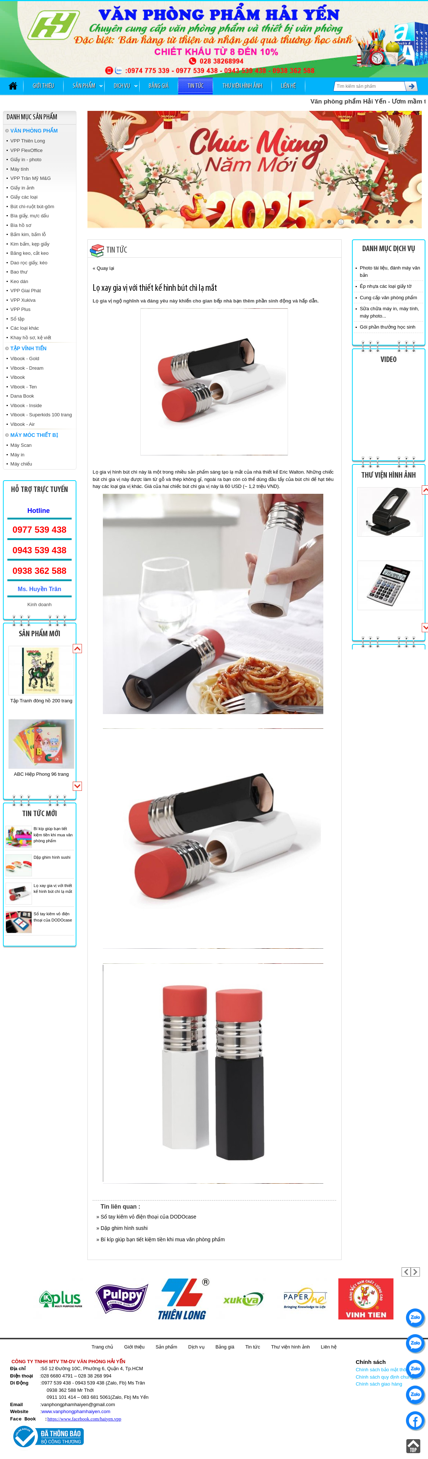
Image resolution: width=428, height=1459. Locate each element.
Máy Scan (21, 445)
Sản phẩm (84, 86)
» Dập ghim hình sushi (122, 1228)
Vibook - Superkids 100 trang (41, 414)
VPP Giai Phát (25, 290)
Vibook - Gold (24, 358)
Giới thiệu (43, 86)
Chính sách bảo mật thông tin (387, 1369)
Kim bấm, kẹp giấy (29, 244)
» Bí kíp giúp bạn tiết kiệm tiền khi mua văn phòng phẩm (160, 1239)
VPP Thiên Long (27, 141)
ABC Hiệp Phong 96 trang (41, 774)
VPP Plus (20, 309)
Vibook (17, 377)
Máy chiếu (21, 464)
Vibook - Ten (23, 387)
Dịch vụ (122, 86)
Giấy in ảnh (22, 188)
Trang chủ (102, 1347)
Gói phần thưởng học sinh (388, 327)
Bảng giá (159, 86)
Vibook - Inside (26, 405)
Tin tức (195, 86)
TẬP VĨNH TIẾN (28, 348)
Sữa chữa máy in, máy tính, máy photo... (389, 312)
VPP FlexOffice (26, 150)
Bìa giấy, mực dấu (29, 215)
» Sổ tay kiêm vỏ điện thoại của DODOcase (146, 1217)
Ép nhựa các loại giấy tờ (385, 286)
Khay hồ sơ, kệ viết (30, 337)
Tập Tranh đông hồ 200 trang (41, 700)
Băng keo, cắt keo (29, 253)
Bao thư (19, 272)
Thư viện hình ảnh (242, 86)
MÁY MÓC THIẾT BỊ (34, 435)
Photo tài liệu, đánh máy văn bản (390, 271)
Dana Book (22, 396)
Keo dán (19, 281)
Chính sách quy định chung (385, 1377)
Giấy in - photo (25, 159)
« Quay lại (103, 268)
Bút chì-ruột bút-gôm (32, 206)
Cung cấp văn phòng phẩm (388, 297)
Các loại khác (24, 328)
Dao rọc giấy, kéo (28, 262)
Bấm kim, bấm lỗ (28, 234)
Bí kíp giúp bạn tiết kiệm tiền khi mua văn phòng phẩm (53, 834)
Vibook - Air (22, 424)
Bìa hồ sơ (20, 225)
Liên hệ (288, 86)
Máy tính (19, 169)
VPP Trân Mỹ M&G (30, 178)
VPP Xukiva (22, 300)
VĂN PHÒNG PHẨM (34, 131)
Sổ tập (17, 319)
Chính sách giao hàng (379, 1384)
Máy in (17, 454)
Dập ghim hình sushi (52, 857)
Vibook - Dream (26, 368)
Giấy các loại (23, 197)
